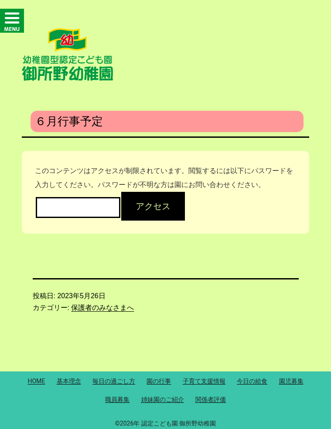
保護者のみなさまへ (102, 307)
